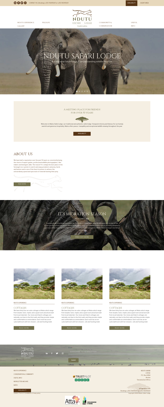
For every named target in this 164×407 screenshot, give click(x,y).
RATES (16, 385)
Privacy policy (36, 393)
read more (24, 328)
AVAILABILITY (131, 3)
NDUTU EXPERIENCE (25, 22)
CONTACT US (33, 3)
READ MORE (22, 184)
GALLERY (20, 26)
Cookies (16, 393)
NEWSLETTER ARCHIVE (21, 382)
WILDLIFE (46, 22)
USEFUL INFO (134, 24)
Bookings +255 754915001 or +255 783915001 (53, 3)
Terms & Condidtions (25, 393)
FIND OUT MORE (82, 237)
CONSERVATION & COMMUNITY (23, 374)
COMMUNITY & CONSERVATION (105, 24)
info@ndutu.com (144, 389)
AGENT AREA (144, 3)
